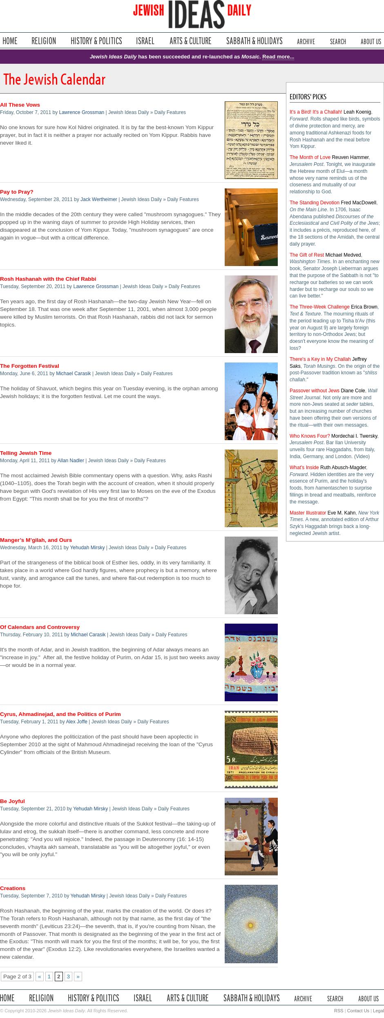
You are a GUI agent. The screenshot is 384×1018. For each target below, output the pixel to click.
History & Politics (96, 40)
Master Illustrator (308, 513)
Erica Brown (364, 307)
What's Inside (304, 467)
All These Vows (20, 105)
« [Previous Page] (39, 976)
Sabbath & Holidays (254, 40)
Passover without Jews (314, 391)
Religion (44, 40)
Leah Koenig (357, 112)
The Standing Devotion (314, 203)
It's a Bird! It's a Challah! (316, 112)
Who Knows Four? (310, 436)
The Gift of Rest (307, 255)
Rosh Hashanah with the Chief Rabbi (48, 279)
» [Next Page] (78, 976)
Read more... (278, 57)
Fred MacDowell (358, 203)
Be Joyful (12, 801)
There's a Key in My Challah (320, 359)
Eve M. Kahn (342, 513)
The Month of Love (310, 157)
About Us (371, 40)
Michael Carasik (73, 373)
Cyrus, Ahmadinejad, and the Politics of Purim (60, 714)
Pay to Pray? (16, 192)
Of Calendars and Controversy (40, 627)
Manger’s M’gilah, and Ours (36, 540)
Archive (306, 40)
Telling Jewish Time (25, 453)
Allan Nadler (71, 460)
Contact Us (358, 1010)
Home (10, 40)
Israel (145, 40)
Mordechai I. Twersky (354, 436)
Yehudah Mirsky (87, 547)
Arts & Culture (190, 40)
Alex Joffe (76, 722)
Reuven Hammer (350, 157)
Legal (378, 1010)
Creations (12, 888)
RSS (339, 1010)
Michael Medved (343, 255)
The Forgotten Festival (29, 366)
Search (338, 40)
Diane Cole (353, 391)
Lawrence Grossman (82, 112)
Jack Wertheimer (98, 199)
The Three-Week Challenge (320, 307)
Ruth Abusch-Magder (343, 467)
